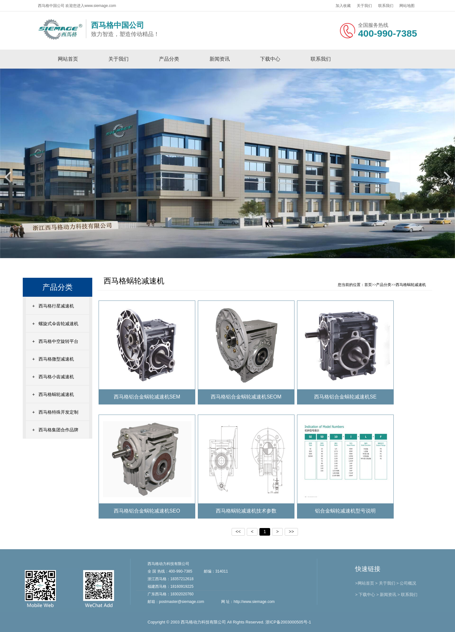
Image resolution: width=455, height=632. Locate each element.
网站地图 (407, 5)
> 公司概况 (406, 583)
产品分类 (169, 59)
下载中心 (270, 59)
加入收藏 (343, 5)
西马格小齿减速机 (56, 376)
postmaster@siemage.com (181, 601)
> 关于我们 (385, 583)
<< (238, 531)
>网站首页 (364, 583)
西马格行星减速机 (56, 305)
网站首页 (68, 59)
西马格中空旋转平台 (58, 341)
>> (291, 531)
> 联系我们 (407, 594)
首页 (368, 285)
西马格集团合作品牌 (58, 429)
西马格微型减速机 (56, 359)
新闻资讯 (219, 59)
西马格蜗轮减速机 (56, 394)
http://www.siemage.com (254, 601)
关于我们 (364, 5)
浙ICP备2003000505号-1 (288, 622)
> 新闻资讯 (386, 594)
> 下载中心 (365, 594)
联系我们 (385, 5)
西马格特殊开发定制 (58, 412)
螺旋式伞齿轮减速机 (58, 323)
